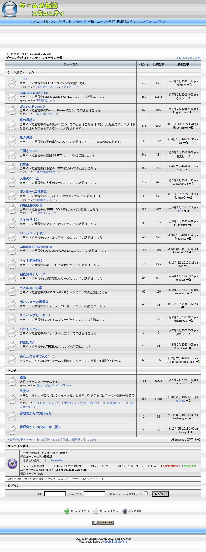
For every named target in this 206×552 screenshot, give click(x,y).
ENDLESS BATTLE (34, 93)
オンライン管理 (18, 446)
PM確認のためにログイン (134, 21)
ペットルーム (29, 329)
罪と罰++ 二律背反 (33, 191)
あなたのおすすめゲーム (37, 356)
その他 (12, 370)
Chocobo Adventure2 (36, 247)
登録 (91, 21)
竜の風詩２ (28, 120)
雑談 (23, 377)
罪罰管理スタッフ (47, 199)
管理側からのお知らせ (36, 413)
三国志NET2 (29, 151)
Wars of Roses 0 (32, 106)
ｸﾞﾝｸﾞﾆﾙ (56, 385)
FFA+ (24, 79)
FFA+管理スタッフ (47, 86)
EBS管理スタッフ (47, 100)
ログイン (159, 21)
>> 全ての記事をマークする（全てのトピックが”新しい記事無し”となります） (53, 439)
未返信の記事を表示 (188, 57)
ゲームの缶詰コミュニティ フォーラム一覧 (34, 57)
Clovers (66, 385)
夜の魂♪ (180, 400)
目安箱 (24, 391)
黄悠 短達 (43, 385)
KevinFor (57, 460)
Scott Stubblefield (115, 541)
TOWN (24, 164)
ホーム (35, 21)
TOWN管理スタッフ (48, 172)
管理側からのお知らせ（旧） (40, 427)
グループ (80, 21)
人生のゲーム (29, 178)
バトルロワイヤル (32, 233)
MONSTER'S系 (31, 288)
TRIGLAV (27, 343)
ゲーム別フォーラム (21, 72)
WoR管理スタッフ (47, 114)
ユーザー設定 (106, 21)
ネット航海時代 (31, 260)
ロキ (180, 211)
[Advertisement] (97, 39)
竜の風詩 (26, 137)
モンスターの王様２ (34, 302)
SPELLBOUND (31, 205)
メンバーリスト (61, 21)
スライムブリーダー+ (35, 315)
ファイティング (70, 86)
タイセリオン (29, 219)
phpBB (93, 538)
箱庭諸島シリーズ (32, 274)
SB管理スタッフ (46, 213)
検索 (45, 21)
